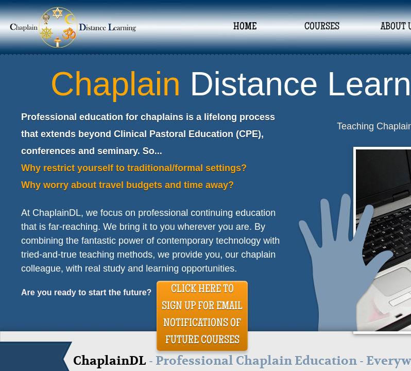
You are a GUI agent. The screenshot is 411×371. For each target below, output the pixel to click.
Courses (321, 27)
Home (244, 27)
